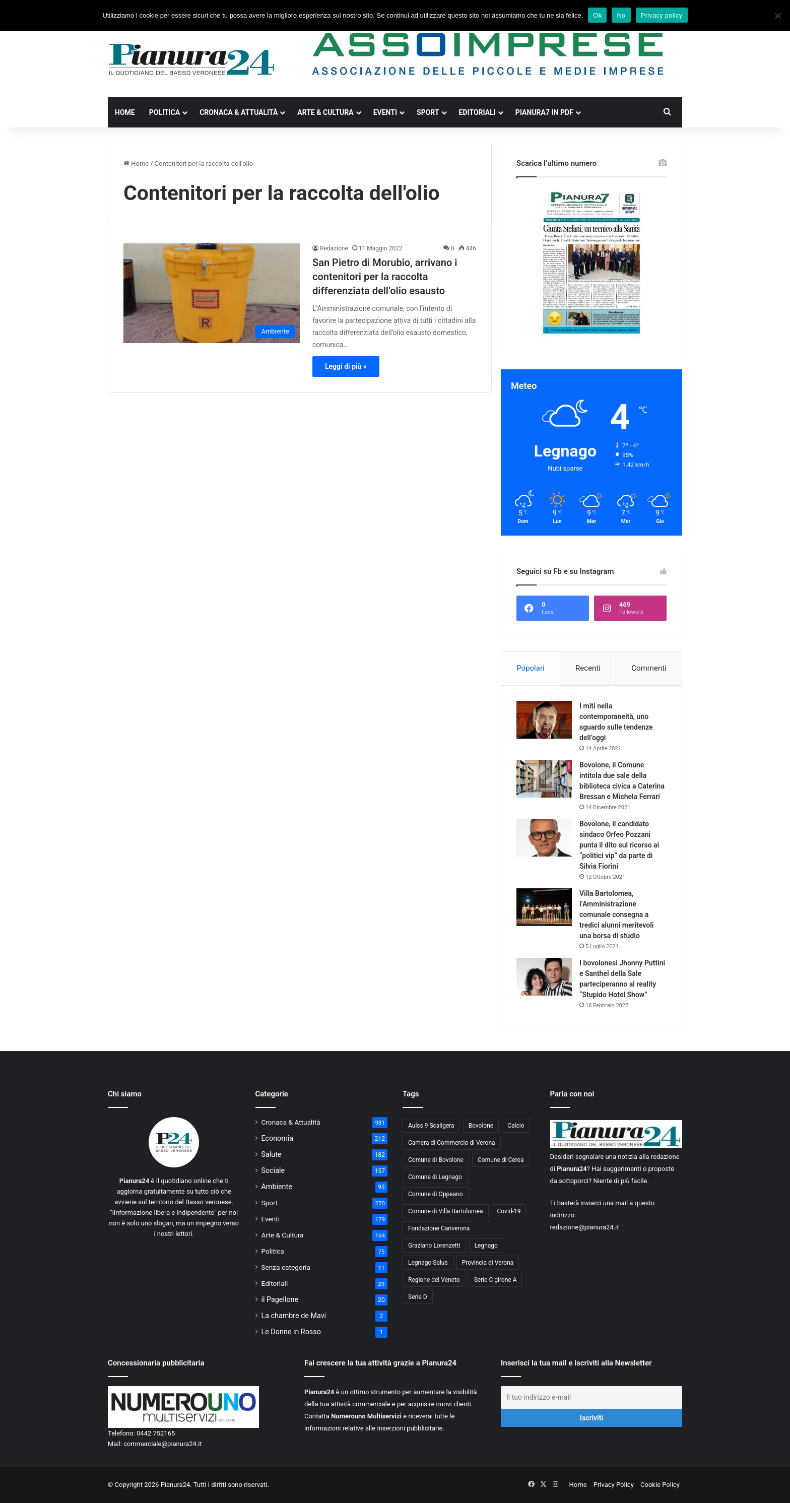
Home (125, 112)
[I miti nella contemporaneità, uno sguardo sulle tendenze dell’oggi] (544, 720)
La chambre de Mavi (293, 1316)
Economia (277, 1138)
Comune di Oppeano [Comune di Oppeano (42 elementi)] (435, 1194)
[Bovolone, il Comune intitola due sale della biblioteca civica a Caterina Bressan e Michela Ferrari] (544, 779)
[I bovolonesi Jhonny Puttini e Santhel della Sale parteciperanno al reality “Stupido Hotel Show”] (544, 977)
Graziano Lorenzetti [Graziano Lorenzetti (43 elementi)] (434, 1245)
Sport (428, 112)
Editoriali (477, 112)
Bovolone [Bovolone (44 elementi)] (481, 1125)
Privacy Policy (614, 1484)
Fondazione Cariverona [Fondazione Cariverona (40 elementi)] (439, 1228)
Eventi (385, 112)
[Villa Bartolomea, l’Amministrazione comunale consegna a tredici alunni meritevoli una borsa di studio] (544, 907)
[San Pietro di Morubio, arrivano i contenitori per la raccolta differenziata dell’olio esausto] (211, 293)
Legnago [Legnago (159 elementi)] (486, 1245)
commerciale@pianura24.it (162, 1444)
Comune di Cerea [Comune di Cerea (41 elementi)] (500, 1159)
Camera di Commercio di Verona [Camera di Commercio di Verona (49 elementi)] (451, 1142)
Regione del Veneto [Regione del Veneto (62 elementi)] (434, 1279)
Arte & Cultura (325, 112)
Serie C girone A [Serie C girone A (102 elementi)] (495, 1279)
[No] (777, 16)
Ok (597, 15)
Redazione (334, 248)
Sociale (273, 1170)
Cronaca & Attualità (239, 112)
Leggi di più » (346, 366)
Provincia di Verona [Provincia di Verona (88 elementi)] (488, 1262)
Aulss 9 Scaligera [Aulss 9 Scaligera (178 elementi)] (431, 1125)
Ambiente (276, 1187)
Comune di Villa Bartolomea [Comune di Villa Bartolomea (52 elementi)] (445, 1211)
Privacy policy (662, 15)
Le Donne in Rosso (291, 1332)
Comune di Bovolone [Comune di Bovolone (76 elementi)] (436, 1159)
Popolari (530, 668)
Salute (271, 1154)
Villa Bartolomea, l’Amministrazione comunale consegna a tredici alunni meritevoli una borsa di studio (616, 914)
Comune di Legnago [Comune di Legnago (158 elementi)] (435, 1177)
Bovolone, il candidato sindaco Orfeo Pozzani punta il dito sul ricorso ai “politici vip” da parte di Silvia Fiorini (619, 845)
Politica (164, 112)
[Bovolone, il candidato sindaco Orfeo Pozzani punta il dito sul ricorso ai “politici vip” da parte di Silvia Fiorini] (544, 838)
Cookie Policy (660, 1484)
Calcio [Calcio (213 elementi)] (515, 1125)
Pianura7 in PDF (544, 112)
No (621, 15)
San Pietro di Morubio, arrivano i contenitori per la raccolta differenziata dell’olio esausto (384, 276)
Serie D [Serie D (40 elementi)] (417, 1296)
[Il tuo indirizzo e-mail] (591, 1397)
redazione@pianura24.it (584, 1227)
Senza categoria (286, 1267)
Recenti (588, 668)
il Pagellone (280, 1299)
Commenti (648, 668)
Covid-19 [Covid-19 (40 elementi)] (509, 1211)
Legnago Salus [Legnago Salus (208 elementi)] (428, 1262)
